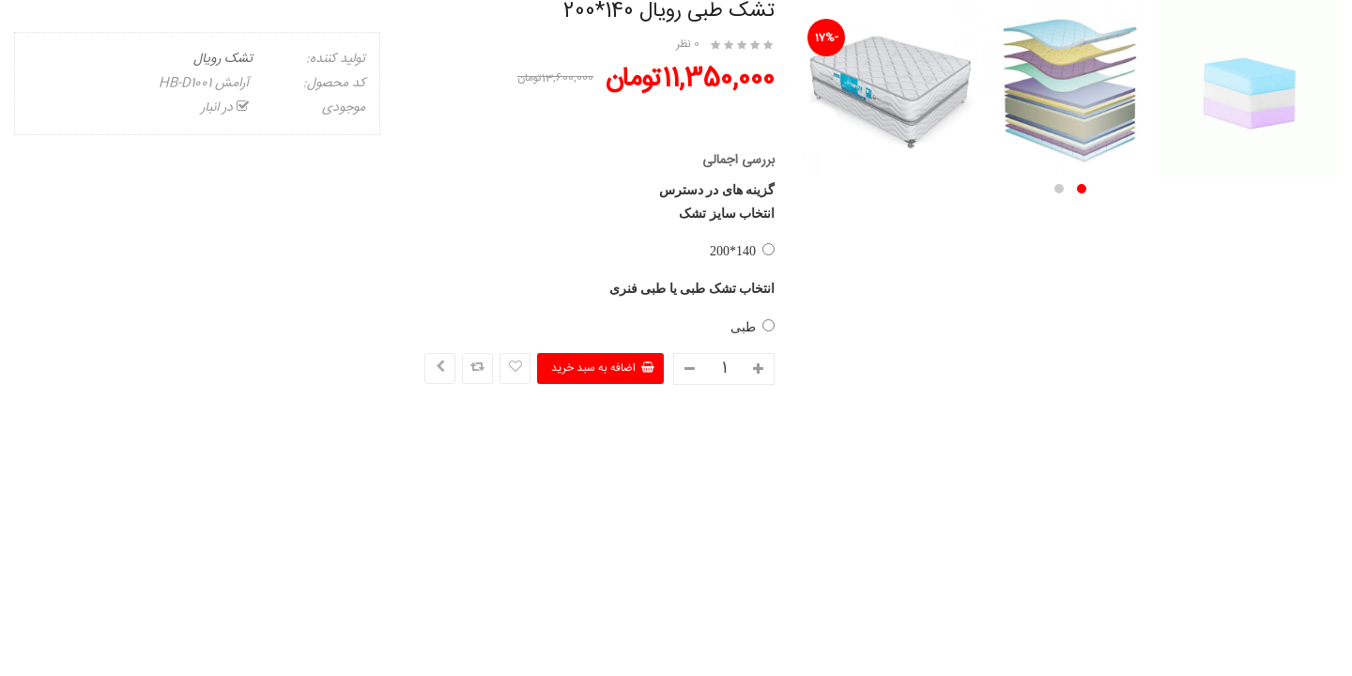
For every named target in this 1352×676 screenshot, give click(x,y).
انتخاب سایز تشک (727, 214)
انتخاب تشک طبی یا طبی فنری (692, 289)
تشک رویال (223, 59)
